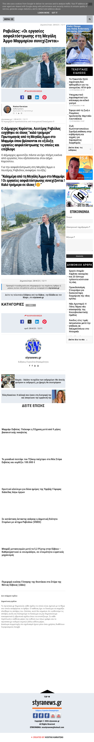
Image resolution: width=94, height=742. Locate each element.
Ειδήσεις (27, 295)
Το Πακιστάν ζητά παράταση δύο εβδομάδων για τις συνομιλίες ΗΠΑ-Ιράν (80, 83)
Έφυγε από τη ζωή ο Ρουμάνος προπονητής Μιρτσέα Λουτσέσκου (80, 114)
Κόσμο (25, 297)
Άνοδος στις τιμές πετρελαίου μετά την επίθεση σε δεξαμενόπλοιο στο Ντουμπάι (79, 326)
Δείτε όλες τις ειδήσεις (80, 149)
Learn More (43, 13)
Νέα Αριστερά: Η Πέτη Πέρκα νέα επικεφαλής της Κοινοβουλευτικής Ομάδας (78, 309)
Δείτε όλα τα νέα (78, 339)
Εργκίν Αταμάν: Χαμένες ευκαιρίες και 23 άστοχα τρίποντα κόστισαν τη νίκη (78, 276)
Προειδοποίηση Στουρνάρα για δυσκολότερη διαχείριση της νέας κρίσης (79, 293)
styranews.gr (38, 297)
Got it (54, 13)
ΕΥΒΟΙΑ (31, 305)
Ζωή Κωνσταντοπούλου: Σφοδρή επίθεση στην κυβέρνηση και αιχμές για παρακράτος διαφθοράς (80, 134)
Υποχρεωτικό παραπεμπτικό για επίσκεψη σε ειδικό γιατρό (79, 99)
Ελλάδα (52, 295)
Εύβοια (41, 295)
